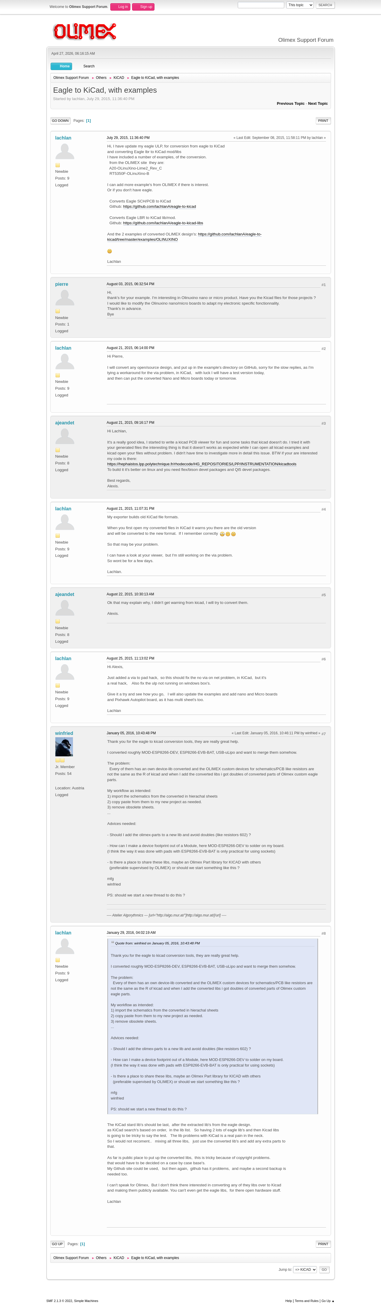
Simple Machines (86, 1301)
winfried (64, 733)
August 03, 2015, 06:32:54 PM (130, 284)
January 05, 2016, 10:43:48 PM (131, 733)
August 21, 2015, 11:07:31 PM (130, 508)
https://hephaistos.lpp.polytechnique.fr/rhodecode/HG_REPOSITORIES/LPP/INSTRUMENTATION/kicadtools (202, 464)
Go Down (60, 120)
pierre (61, 284)
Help (288, 1301)
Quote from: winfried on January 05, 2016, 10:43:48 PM (157, 943)
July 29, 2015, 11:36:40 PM (128, 138)
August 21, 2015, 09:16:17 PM (130, 423)
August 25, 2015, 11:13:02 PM (130, 658)
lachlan (63, 137)
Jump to (285, 1269)
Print (323, 120)
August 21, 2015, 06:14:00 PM (130, 348)
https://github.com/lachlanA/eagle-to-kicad (159, 206)
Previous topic (291, 103)
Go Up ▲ (328, 1301)
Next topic (318, 103)
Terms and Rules (307, 1301)
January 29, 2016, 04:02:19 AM (131, 933)
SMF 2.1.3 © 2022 (59, 1301)
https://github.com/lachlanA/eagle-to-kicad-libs (163, 223)
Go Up (57, 1244)
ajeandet (64, 422)
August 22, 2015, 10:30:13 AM (130, 594)
